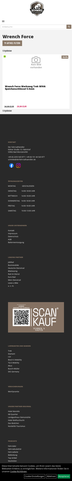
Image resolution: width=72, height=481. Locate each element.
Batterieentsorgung (16, 242)
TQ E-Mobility (13, 363)
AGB (9, 239)
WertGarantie (13, 391)
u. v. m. (11, 286)
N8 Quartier (13, 414)
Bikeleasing (12, 271)
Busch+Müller (13, 368)
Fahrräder (12, 446)
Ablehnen (51, 476)
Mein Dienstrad (14, 280)
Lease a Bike (13, 283)
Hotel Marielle (14, 411)
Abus (10, 365)
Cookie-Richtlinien (18, 471)
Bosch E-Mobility (15, 360)
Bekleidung (12, 455)
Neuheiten (12, 461)
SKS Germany (13, 371)
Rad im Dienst (14, 274)
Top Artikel (12, 458)
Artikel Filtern (12, 43)
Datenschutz (13, 236)
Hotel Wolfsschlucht (16, 420)
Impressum (12, 233)
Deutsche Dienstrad (16, 268)
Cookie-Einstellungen (34, 476)
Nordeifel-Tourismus (16, 426)
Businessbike (13, 265)
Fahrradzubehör (14, 449)
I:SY (9, 357)
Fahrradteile (13, 452)
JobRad (11, 262)
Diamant (11, 354)
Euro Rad (12, 277)
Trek (10, 351)
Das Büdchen (13, 423)
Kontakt (11, 230)
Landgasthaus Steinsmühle (19, 417)
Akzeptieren (63, 476)
